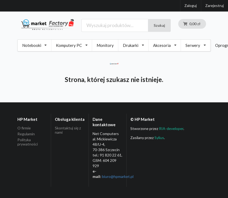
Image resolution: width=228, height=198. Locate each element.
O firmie (24, 128)
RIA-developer (171, 128)
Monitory (105, 45)
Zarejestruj (214, 5)
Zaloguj (190, 5)
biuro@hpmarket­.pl (118, 176)
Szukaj (159, 25)
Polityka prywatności (27, 141)
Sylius (159, 137)
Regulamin (26, 134)
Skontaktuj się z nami (68, 130)
